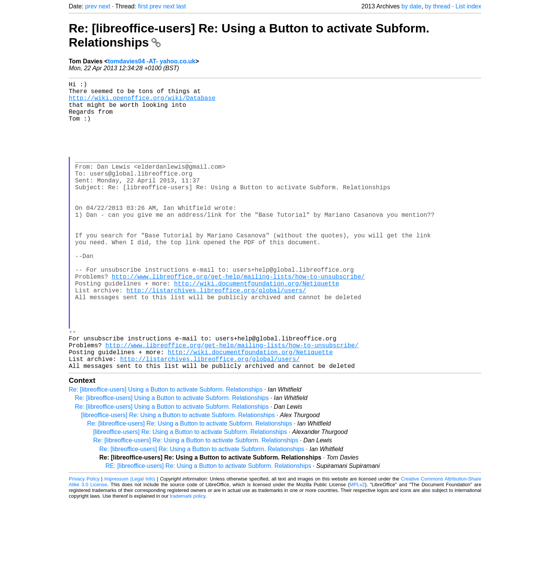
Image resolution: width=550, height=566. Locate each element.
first (143, 6)
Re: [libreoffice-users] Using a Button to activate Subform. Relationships (166, 453)
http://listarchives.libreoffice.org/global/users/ (216, 337)
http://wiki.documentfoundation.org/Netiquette (256, 329)
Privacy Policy (84, 543)
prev (91, 6)
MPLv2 (357, 548)
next (104, 6)
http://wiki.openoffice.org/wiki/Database (142, 102)
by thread (437, 6)
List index (468, 6)
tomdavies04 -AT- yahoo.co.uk (151, 61)
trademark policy (187, 560)
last (181, 6)
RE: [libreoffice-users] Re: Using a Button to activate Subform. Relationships (208, 530)
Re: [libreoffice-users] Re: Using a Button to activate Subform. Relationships (189, 487)
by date (411, 6)
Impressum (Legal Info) (129, 543)
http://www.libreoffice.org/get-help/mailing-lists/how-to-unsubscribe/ (238, 320)
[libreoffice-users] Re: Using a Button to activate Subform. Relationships (178, 479)
